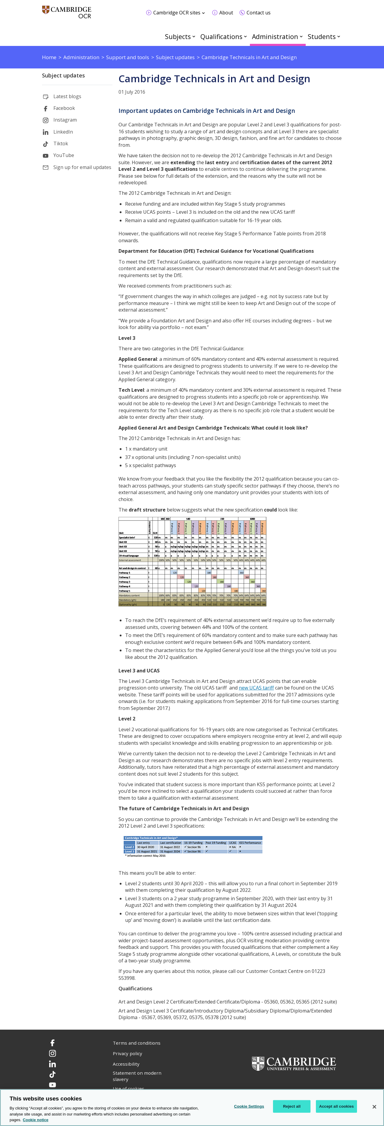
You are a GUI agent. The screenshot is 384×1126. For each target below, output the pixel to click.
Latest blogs (67, 96)
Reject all (292, 1106)
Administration (275, 36)
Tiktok (60, 143)
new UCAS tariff (256, 687)
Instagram (65, 119)
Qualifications (221, 36)
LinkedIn (63, 131)
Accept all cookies (336, 1106)
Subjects (178, 36)
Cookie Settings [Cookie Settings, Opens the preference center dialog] (249, 1106)
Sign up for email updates (82, 167)
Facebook (64, 108)
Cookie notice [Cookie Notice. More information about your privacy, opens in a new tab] (35, 1120)
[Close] (374, 1106)
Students (322, 36)
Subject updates (63, 75)
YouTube (63, 155)
